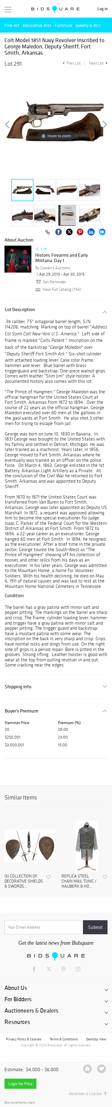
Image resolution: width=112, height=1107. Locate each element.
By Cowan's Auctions (52, 268)
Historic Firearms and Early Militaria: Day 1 (61, 258)
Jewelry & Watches (93, 25)
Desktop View (96, 1039)
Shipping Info (18, 686)
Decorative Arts (37, 25)
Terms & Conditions (64, 1039)
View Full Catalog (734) (57, 289)
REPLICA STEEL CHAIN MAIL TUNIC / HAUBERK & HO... (79, 881)
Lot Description (20, 309)
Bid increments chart (19, 1103)
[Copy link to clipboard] (47, 232)
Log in (102, 9)
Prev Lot (71, 63)
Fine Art (11, 25)
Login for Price (20, 1083)
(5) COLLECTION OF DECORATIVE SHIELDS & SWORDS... (23, 881)
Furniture (63, 25)
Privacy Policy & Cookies (23, 1039)
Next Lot (98, 63)
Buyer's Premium (21, 711)
